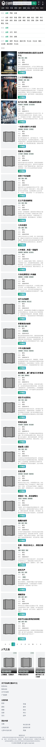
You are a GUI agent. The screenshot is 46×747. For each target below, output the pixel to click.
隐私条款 (4, 689)
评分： (20, 60)
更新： (20, 64)
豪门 (19, 375)
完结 (11, 37)
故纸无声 (21, 570)
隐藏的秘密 (22, 520)
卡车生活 (26, 351)
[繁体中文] (14, 683)
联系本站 (4, 686)
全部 (2, 8)
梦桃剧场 (25, 331)
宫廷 (28, 20)
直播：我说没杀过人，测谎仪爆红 (30, 546)
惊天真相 (31, 154)
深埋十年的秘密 (24, 176)
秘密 (19, 178)
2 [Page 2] (17, 644)
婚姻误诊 (21, 594)
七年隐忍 (31, 129)
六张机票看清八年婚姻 (27, 274)
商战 (19, 58)
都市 (20, 8)
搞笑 (11, 20)
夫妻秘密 (20, 351)
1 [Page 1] (13, 644)
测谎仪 (20, 498)
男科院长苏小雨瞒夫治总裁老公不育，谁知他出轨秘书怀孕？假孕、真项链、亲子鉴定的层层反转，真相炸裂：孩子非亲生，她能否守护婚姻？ (30, 608)
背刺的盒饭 (22, 422)
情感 (41, 20)
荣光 (23, 400)
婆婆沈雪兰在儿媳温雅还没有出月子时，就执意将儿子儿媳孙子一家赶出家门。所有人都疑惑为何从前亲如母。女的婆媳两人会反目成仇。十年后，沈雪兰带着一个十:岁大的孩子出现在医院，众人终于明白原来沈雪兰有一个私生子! (30, 190)
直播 (19, 550)
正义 (19, 203)
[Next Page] (36, 644)
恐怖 (37, 20)
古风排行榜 (5, 727)
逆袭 (33, 8)
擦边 (2, 23)
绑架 (26, 203)
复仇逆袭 (31, 424)
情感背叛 (20, 252)
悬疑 (15, 20)
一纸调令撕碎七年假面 (27, 126)
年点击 (29, 41)
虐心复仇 (31, 252)
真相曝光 (27, 375)
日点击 (35, 41)
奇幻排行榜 (26, 725)
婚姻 (24, 8)
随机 (39, 41)
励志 (28, 8)
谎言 (19, 227)
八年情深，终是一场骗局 (28, 250)
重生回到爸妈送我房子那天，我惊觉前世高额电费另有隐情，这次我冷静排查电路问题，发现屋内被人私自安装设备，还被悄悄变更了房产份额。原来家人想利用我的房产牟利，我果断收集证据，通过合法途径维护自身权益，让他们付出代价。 (30, 338)
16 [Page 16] (32, 644)
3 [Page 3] (21, 644)
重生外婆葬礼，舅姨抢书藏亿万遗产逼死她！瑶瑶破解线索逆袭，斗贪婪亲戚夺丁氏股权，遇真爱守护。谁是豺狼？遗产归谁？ (30, 583)
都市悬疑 (20, 474)
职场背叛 (20, 424)
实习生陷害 (31, 104)
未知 (24, 577)
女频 (15, 13)
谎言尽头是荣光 (24, 397)
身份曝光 (25, 498)
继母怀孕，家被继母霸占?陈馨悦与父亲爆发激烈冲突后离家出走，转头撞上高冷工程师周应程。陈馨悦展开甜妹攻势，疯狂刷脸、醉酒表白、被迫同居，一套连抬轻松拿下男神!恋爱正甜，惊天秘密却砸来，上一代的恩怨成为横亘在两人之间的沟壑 (31, 313)
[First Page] (5, 644)
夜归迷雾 (26, 474)
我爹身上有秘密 (24, 151)
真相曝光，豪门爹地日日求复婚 (30, 373)
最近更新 (10, 44)
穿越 (11, 8)
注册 (42, 3)
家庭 (24, 20)
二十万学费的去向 (25, 77)
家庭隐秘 (26, 154)
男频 (11, 13)
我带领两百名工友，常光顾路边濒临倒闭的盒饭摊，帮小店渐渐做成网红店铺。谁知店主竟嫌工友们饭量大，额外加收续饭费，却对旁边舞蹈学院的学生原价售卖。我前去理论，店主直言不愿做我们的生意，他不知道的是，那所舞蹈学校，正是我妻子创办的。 (30, 436)
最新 (6, 41)
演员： (20, 62)
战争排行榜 (26, 727)
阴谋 (26, 523)
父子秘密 (20, 154)
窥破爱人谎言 (23, 447)
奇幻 (37, 8)
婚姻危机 (20, 277)
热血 (6, 23)
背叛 (26, 227)
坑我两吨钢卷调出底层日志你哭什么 (30, 54)
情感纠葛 (24, 301)
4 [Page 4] (25, 644)
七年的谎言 (22, 225)
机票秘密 (31, 277)
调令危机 (26, 129)
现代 (15, 32)
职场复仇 (20, 104)
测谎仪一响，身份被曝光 (28, 496)
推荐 (11, 41)
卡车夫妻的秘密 (24, 348)
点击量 (3, 44)
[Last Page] (40, 644)
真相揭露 (26, 104)
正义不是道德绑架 (25, 200)
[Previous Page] (9, 644)
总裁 (19, 20)
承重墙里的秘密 (24, 323)
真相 (26, 58)
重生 (19, 572)
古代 (11, 32)
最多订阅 (23, 41)
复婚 (23, 375)
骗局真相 (26, 252)
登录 (38, 3)
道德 (23, 203)
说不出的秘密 (23, 299)
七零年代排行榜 (6, 730)
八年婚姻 (26, 277)
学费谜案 (20, 80)
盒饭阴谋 (26, 424)
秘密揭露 (30, 498)
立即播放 (22, 73)
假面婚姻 (20, 129)
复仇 (23, 58)
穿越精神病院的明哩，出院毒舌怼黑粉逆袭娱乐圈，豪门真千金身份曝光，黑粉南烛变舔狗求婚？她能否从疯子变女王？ (30, 632)
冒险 (32, 20)
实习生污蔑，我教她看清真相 (29, 102)
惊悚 (23, 326)
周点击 (16, 41)
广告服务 (4, 695)
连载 (15, 37)
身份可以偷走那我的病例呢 (29, 619)
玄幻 (41, 8)
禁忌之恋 (29, 301)
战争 (6, 20)
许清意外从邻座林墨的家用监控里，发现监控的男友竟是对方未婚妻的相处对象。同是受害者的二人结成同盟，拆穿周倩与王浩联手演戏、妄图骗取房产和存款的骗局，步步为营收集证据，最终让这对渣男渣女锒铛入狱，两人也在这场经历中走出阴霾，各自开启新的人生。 (30, 461)
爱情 (15, 8)
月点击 (16, 44)
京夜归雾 (21, 471)
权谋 (7, 8)
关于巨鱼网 (5, 692)
